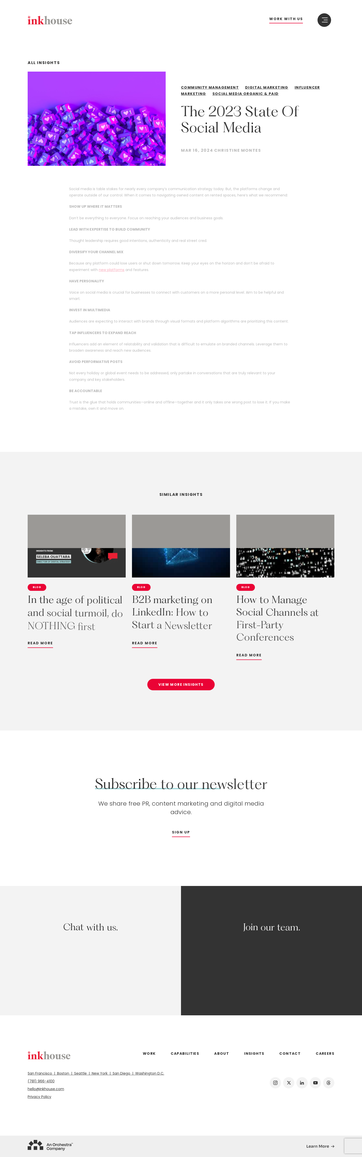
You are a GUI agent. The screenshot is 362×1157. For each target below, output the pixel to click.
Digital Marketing (266, 87)
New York (100, 1073)
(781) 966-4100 (41, 1081)
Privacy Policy (39, 1096)
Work (149, 1053)
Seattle (81, 1073)
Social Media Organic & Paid (245, 93)
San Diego (122, 1073)
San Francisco (41, 1073)
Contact (290, 1053)
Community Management (210, 87)
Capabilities (185, 1053)
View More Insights (180, 688)
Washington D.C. (148, 1073)
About (221, 1053)
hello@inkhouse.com (46, 1088)
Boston (63, 1073)
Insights (254, 1053)
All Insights (44, 62)
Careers (325, 1053)
